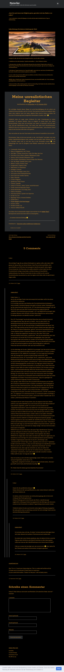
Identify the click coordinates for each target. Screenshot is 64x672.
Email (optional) (13, 622)
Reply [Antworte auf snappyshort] (21, 474)
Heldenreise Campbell (15, 227)
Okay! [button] (58, 668)
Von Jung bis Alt (50, 237)
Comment (11, 597)
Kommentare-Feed (13, 654)
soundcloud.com (13, 563)
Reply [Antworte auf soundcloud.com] (20, 578)
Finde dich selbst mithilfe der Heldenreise (28, 223)
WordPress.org (12, 656)
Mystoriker (15, 3)
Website (11, 629)
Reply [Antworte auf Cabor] (19, 283)
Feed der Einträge (13, 652)
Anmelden (11, 650)
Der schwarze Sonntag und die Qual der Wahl (20, 238)
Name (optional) (13, 615)
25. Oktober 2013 (42, 104)
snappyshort (14, 292)
